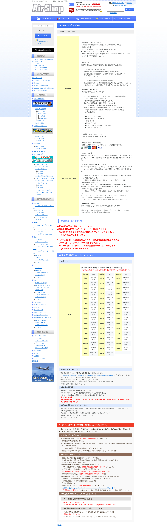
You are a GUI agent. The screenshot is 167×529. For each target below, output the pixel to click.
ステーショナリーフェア (42, 80)
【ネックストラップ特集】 (41, 69)
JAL (35, 237)
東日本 (40, 171)
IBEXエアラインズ (40, 312)
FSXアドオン (38, 143)
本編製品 (43, 116)
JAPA (36, 83)
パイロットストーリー (40, 126)
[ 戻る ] (59, 525)
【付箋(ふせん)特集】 (39, 65)
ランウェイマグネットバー (44, 180)
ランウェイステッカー (41, 183)
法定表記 (129, 3)
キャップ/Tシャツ (41, 217)
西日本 (40, 173)
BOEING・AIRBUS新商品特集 (44, 88)
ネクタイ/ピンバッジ (42, 287)
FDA (35, 280)
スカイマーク (38, 310)
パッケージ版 (42, 111)
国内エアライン (40, 320)
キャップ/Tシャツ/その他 (43, 234)
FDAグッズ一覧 (41, 283)
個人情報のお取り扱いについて (124, 5)
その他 (38, 195)
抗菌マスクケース (41, 164)
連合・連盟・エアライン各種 (42, 317)
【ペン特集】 (37, 63)
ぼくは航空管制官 (39, 99)
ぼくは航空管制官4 (40, 109)
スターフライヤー (40, 304)
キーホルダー (40, 275)
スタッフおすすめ (40, 358)
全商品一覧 (35, 361)
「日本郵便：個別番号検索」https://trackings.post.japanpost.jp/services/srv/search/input (87, 375)
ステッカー (39, 210)
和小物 (38, 255)
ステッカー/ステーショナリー (44, 229)
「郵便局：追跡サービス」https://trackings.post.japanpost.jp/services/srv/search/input (87, 488)
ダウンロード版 (42, 113)
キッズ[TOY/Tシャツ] (42, 260)
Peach (37, 307)
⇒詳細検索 (113, 13)
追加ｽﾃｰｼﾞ (43, 118)
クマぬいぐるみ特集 (41, 85)
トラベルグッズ (40, 297)
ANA (35, 265)
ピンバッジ (39, 212)
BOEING (36, 203)
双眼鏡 (36, 356)
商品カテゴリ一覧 (37, 78)
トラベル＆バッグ (41, 242)
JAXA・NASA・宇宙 (40, 336)
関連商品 (41, 120)
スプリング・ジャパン (41, 315)
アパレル (38, 338)
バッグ (38, 270)
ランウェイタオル (41, 166)
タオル (38, 257)
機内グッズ (39, 290)
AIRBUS (36, 222)
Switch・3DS (39, 123)
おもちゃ (38, 268)
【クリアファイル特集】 (40, 67)
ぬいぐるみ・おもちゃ (42, 285)
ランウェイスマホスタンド (43, 192)
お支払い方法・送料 (118, 3)
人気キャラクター (41, 325)
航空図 (36, 353)
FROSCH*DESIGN (40, 151)
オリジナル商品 (38, 154)
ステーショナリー (41, 215)
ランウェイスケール (41, 169)
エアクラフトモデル (42, 294)
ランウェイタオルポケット (44, 176)
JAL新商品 (39, 239)
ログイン (42, 36)
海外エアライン (40, 322)
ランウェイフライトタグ (43, 190)
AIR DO (37, 302)
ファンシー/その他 (41, 348)
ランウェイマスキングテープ (44, 178)
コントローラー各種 (40, 90)
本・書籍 (37, 350)
